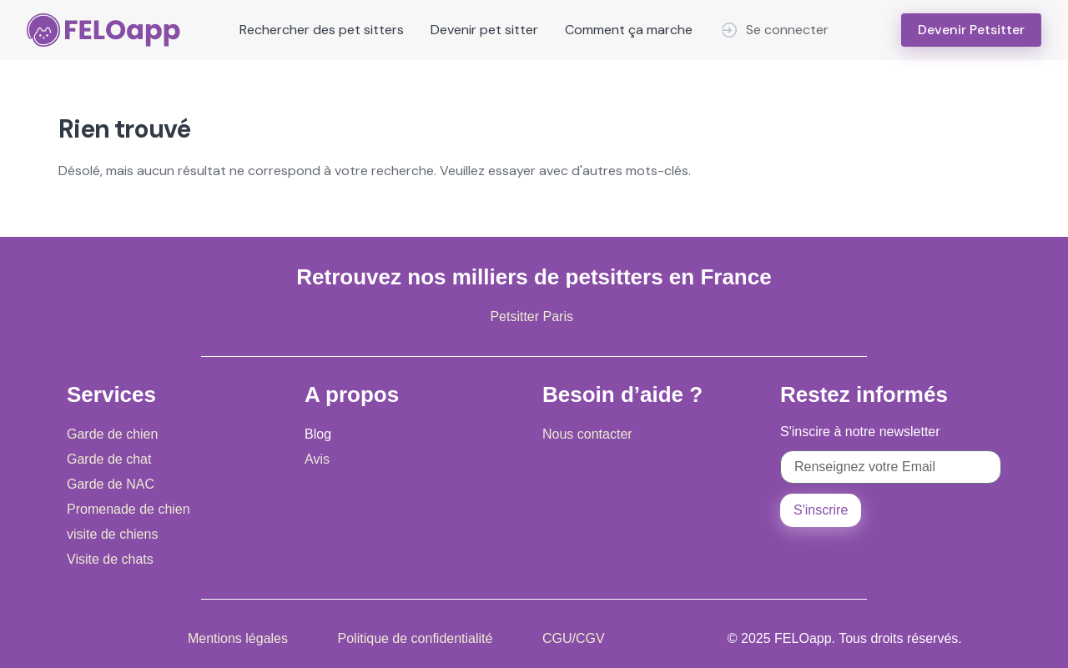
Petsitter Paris (531, 316)
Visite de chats (110, 559)
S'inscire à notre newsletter (860, 431)
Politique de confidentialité (415, 638)
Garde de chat (109, 459)
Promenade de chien (128, 509)
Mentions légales (238, 638)
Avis (317, 459)
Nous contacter (587, 434)
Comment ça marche (629, 29)
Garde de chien (112, 434)
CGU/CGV (573, 638)
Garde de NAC (110, 484)
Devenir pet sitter (484, 29)
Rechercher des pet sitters (321, 29)
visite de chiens (112, 534)
